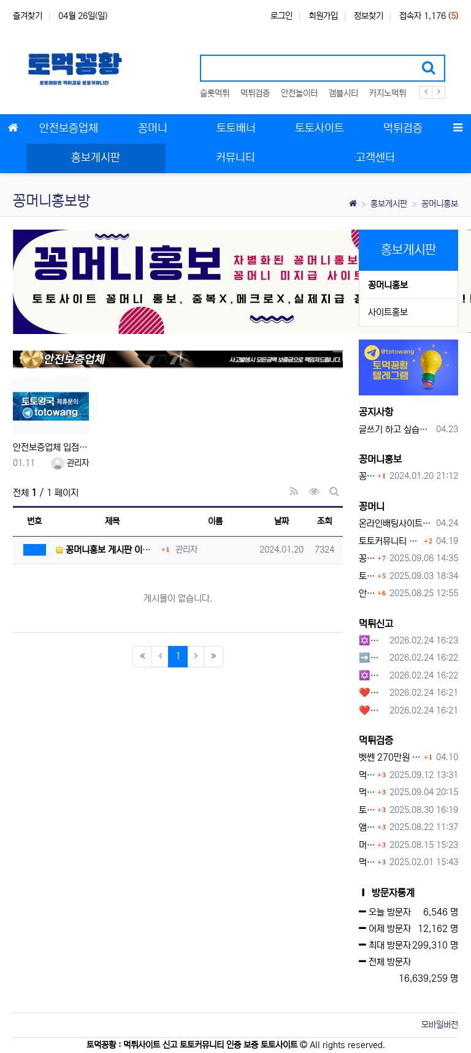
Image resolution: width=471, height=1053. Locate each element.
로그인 (281, 16)
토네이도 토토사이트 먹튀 (366, 810)
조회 (324, 521)
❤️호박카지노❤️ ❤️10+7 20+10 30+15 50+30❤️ (372, 693)
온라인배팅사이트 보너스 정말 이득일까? (395, 523)
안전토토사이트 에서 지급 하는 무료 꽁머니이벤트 (366, 593)
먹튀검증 (255, 93)
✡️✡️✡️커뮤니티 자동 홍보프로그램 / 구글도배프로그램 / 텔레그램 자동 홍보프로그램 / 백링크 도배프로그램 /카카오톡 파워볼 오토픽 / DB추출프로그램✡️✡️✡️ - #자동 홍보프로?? (372, 675)
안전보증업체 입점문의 (51, 447)
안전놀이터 (299, 93)
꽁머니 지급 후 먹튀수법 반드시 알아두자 (366, 558)
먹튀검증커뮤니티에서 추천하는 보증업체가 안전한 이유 (366, 775)
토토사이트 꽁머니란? (366, 576)
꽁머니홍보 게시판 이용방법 (366, 476)
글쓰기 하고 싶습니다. (395, 429)
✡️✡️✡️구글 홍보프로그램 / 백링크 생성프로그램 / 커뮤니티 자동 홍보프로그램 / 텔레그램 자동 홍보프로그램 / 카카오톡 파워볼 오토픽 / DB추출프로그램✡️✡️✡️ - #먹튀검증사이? (372, 640)
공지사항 (376, 412)
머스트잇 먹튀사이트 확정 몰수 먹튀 (366, 845)
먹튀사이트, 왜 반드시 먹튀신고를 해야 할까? (366, 792)
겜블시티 (343, 93)
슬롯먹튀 (214, 93)
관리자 (70, 463)
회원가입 (323, 16)
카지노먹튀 (387, 93)
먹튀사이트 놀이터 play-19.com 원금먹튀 (366, 862)
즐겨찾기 (27, 16)
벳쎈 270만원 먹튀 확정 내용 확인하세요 (390, 757)
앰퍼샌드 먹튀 (366, 827)
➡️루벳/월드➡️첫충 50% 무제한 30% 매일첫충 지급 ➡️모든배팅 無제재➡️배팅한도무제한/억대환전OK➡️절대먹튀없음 (372, 658)
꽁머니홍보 (439, 204)
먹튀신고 (376, 623)
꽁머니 (372, 506)
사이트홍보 (388, 312)
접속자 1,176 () (428, 16)
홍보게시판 (388, 204)
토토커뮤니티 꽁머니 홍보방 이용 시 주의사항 (390, 541)
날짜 (281, 521)
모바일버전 (439, 1025)
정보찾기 (368, 16)
